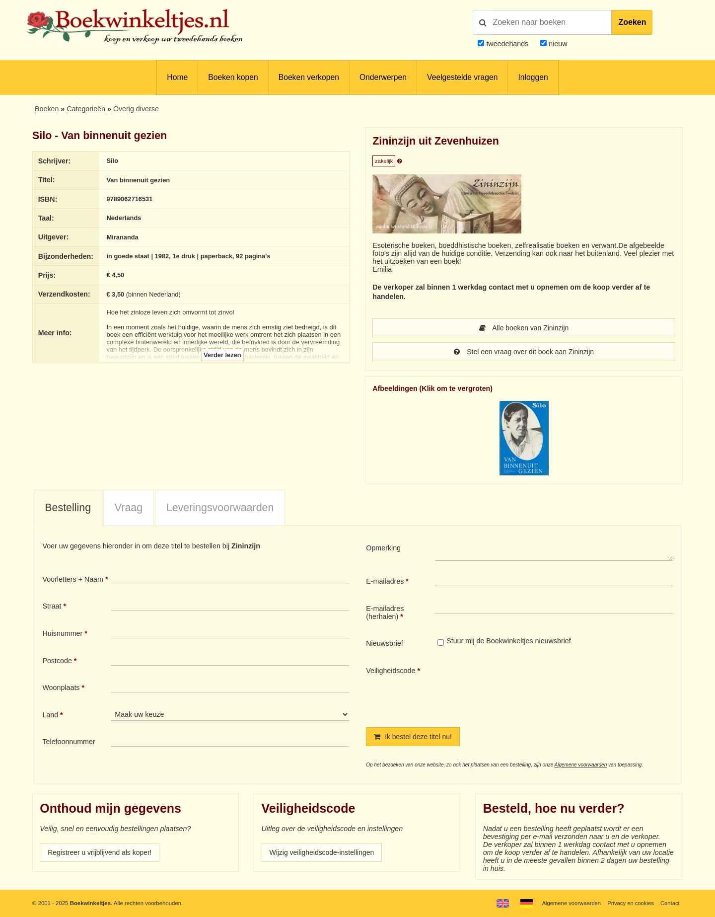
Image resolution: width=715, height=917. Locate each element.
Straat (51, 606)
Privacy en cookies (629, 903)
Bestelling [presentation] (68, 508)
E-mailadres (385, 581)
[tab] (68, 508)
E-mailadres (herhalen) (385, 612)
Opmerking (383, 548)
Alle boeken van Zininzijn (524, 328)
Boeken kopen (233, 77)
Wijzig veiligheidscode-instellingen (323, 852)
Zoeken (632, 22)
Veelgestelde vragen (462, 77)
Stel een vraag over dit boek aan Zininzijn (523, 352)
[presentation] (517, 688)
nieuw (557, 44)
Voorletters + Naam (72, 579)
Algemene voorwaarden (581, 764)
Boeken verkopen (309, 77)
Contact (669, 903)
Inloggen (533, 77)
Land (50, 715)
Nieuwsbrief (384, 643)
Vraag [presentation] (129, 508)
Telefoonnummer (68, 742)
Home (177, 77)
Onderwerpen (383, 77)
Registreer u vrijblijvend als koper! (101, 852)
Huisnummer (62, 633)
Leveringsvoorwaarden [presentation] (220, 508)
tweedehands (507, 44)
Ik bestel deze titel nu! (413, 737)
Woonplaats (60, 687)
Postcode (57, 661)
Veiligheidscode (390, 671)
